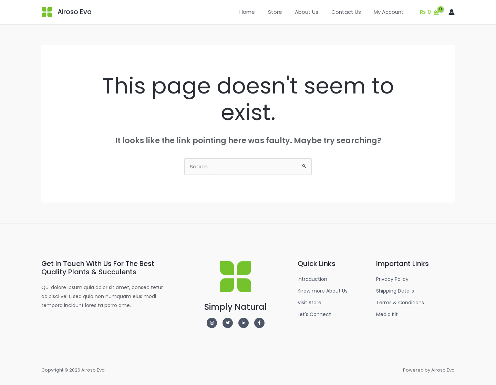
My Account (390, 12)
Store (284, 12)
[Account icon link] (451, 12)
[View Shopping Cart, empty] (429, 12)
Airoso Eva (75, 12)
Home (259, 12)
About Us (313, 12)
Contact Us (350, 12)
